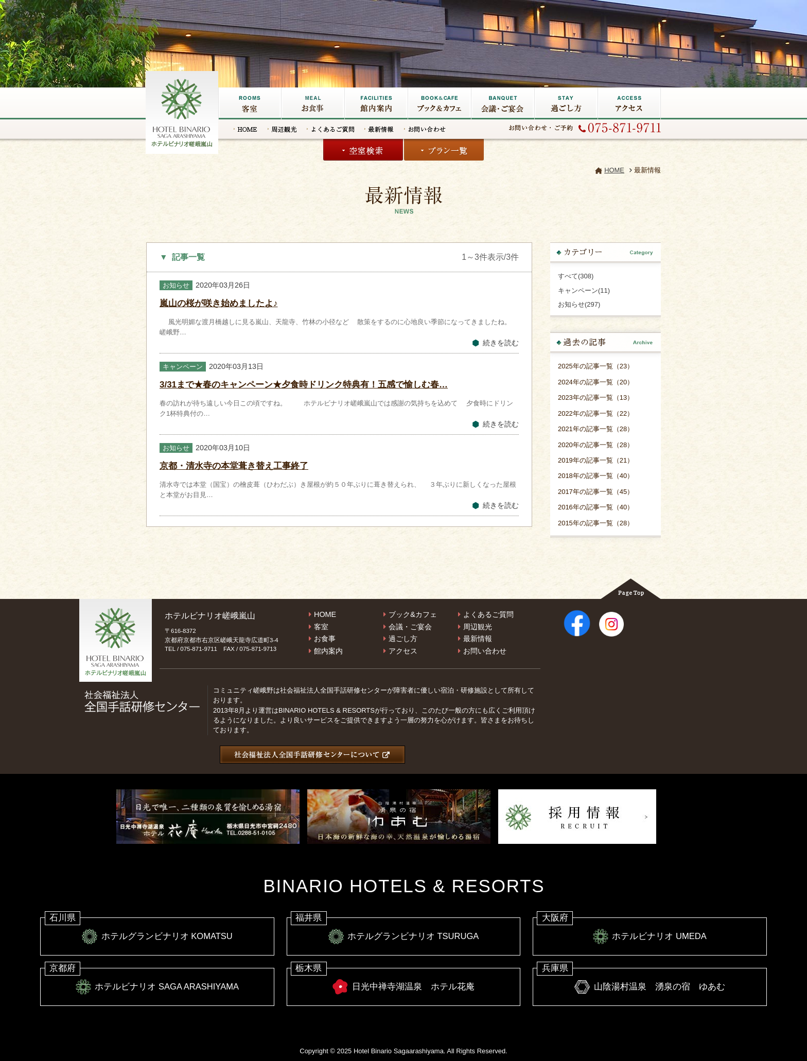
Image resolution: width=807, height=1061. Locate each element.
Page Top (631, 588)
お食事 (312, 103)
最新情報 (379, 129)
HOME (245, 129)
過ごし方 (566, 103)
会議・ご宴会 (502, 103)
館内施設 (376, 103)
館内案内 (328, 651)
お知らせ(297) (579, 304)
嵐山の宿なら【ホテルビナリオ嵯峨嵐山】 (183, 111)
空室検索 (363, 150)
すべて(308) (575, 276)
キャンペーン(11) (584, 290)
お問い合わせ (425, 129)
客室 (249, 103)
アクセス (629, 103)
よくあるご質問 (330, 129)
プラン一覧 (444, 150)
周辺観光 (282, 129)
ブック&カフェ (439, 103)
